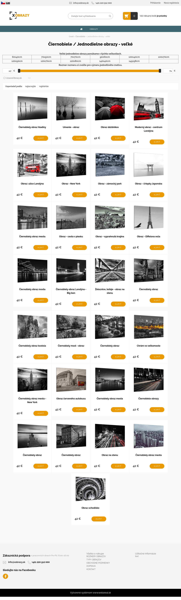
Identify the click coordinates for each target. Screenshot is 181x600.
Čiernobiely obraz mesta (32, 237)
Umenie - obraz (71, 127)
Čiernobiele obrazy (148, 401)
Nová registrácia (171, 3)
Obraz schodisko (90, 511)
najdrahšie (44, 86)
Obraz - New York (71, 184)
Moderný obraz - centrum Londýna (148, 129)
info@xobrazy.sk (81, 3)
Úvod (71, 36)
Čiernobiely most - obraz (71, 347)
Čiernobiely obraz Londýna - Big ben (71, 292)
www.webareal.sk (102, 596)
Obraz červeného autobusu (71, 401)
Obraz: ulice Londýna (32, 184)
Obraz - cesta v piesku (71, 237)
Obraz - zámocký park (109, 184)
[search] (109, 16)
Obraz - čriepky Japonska (148, 184)
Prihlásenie (155, 3)
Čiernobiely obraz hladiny (32, 127)
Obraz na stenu (110, 457)
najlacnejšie (30, 86)
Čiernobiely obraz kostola (32, 347)
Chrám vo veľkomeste (148, 347)
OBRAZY (94, 29)
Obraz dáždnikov (110, 127)
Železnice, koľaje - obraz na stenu (110, 292)
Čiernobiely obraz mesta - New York (32, 403)
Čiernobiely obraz (148, 290)
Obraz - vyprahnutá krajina (109, 237)
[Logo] (19, 16)
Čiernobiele (80, 36)
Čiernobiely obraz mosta (32, 290)
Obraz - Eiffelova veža (148, 237)
